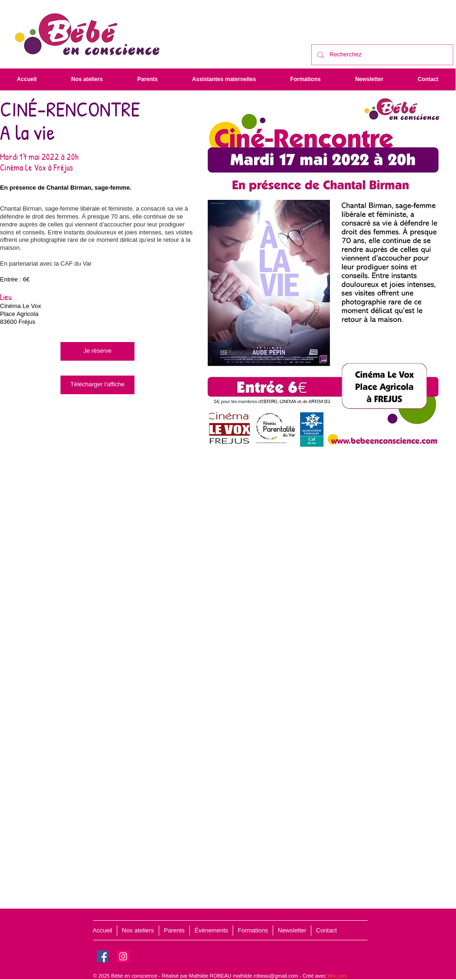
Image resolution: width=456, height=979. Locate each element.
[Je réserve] (97, 351)
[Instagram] (123, 956)
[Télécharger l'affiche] (97, 385)
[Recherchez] (381, 55)
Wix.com (337, 976)
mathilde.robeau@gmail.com (265, 976)
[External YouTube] (227, 585)
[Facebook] (102, 956)
